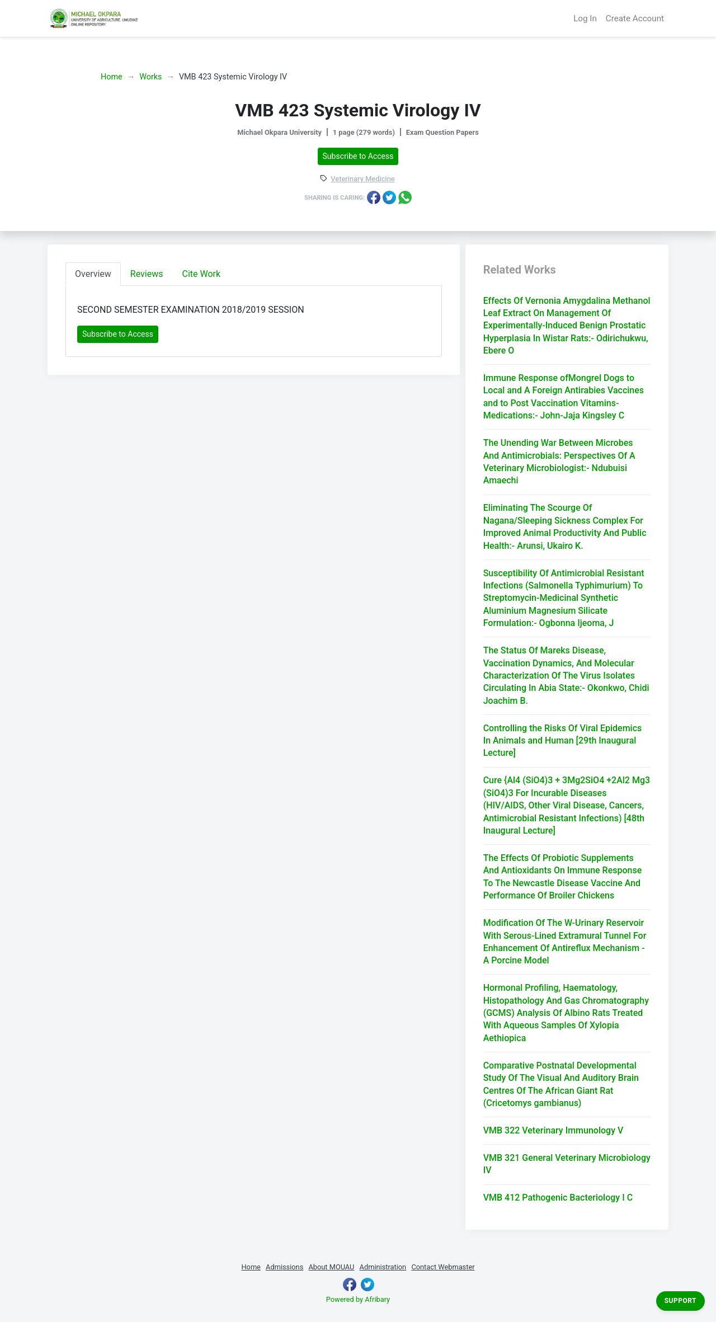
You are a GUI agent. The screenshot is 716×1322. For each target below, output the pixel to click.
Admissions (284, 1267)
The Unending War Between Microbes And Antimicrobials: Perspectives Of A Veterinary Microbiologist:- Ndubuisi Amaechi (559, 461)
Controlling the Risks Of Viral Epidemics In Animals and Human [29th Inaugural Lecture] (562, 741)
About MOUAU (331, 1267)
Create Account (635, 18)
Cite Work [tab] (201, 274)
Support (680, 1301)
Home (112, 77)
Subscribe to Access (358, 156)
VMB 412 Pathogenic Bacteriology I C (558, 1197)
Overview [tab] (93, 274)
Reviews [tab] (146, 274)
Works (150, 77)
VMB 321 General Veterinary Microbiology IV (567, 1163)
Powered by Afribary (358, 1299)
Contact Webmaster (442, 1267)
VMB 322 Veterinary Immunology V (553, 1130)
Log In (585, 18)
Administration (383, 1267)
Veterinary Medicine (362, 179)
